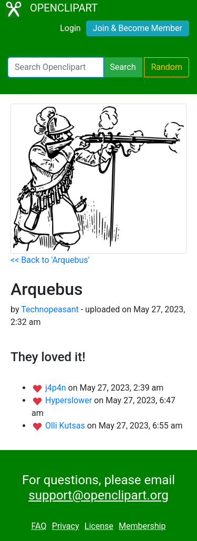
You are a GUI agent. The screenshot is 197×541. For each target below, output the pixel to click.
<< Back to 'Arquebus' (50, 260)
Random (166, 67)
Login (70, 28)
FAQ (39, 526)
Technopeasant (50, 309)
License (99, 526)
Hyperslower (69, 400)
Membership (142, 526)
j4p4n (56, 388)
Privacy (65, 526)
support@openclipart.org (98, 495)
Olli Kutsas (66, 426)
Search (123, 67)
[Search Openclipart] (55, 67)
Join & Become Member (137, 28)
